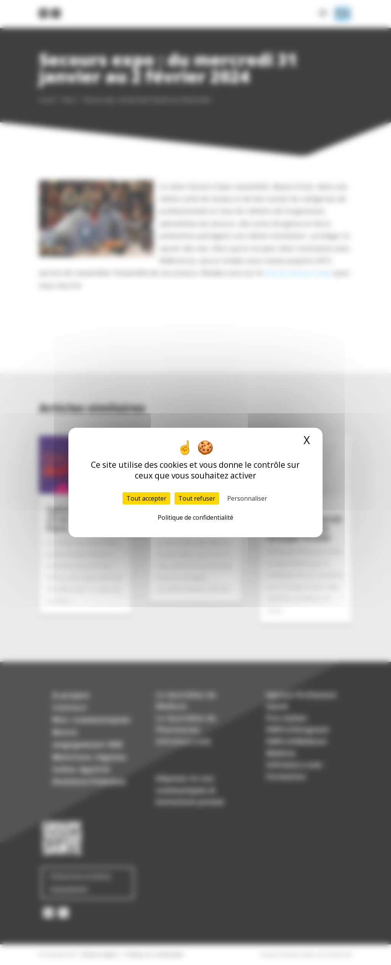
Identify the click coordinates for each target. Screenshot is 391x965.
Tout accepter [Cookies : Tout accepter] (146, 498)
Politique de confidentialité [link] (195, 517)
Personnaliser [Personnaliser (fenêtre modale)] (247, 498)
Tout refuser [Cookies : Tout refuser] (196, 498)
